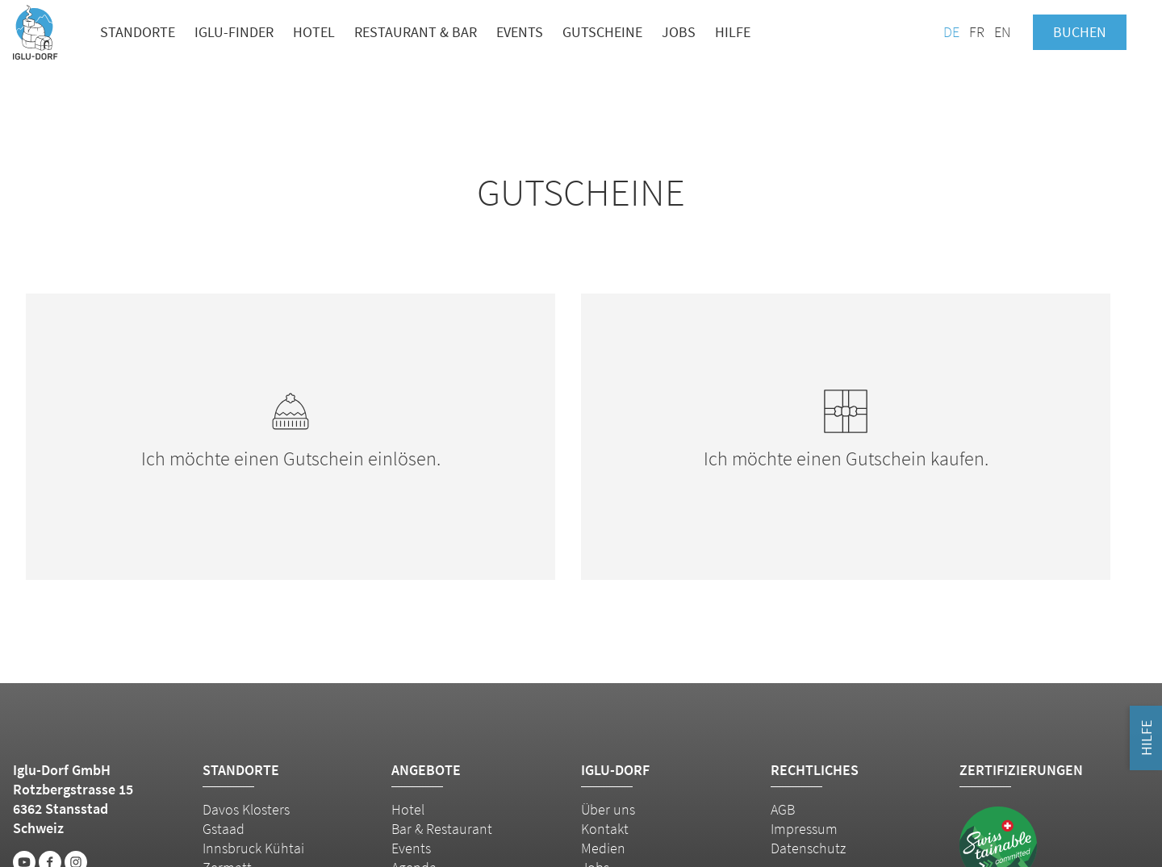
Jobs (679, 32)
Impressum (804, 828)
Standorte (137, 32)
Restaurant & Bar (415, 32)
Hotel (314, 32)
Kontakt (605, 828)
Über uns (608, 809)
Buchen (1079, 32)
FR (976, 32)
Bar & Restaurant (441, 828)
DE (951, 32)
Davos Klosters (246, 809)
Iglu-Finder (234, 32)
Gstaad (224, 828)
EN (1002, 32)
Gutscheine (602, 32)
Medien (603, 848)
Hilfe (732, 32)
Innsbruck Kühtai (253, 848)
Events (519, 32)
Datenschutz (808, 848)
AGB (783, 809)
